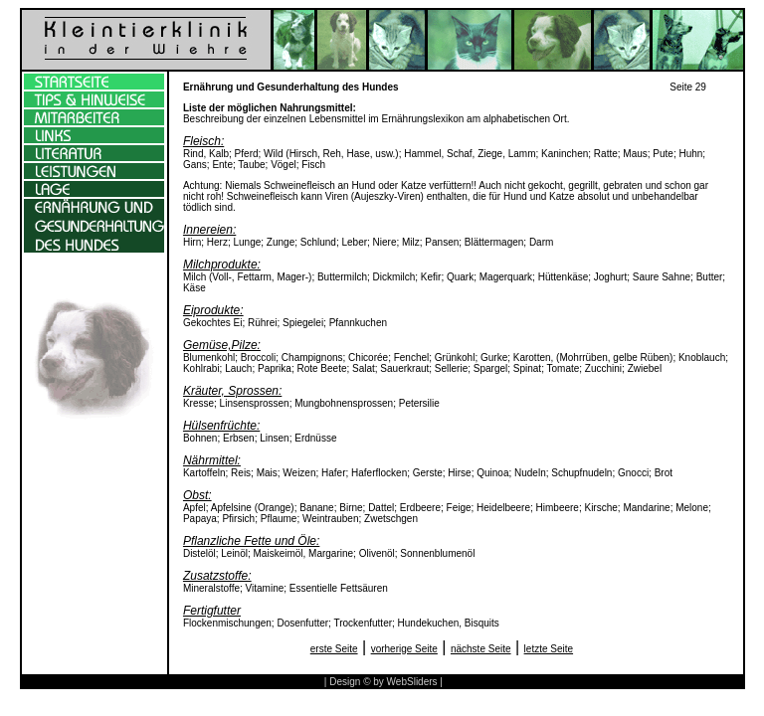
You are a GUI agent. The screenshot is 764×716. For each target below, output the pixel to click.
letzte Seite (548, 648)
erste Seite (334, 648)
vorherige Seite (404, 648)
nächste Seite (481, 648)
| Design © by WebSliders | (383, 681)
